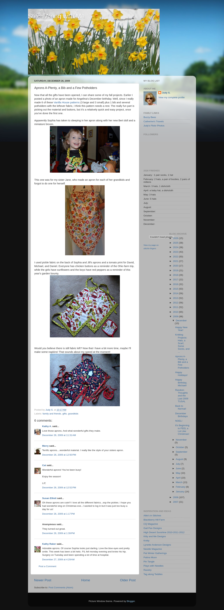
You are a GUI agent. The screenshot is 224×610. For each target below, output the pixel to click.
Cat (44, 465)
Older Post (128, 580)
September (181, 451)
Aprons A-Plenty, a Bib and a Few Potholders (182, 362)
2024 (176, 247)
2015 (176, 288)
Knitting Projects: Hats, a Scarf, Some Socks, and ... (182, 343)
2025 (176, 242)
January (180, 491)
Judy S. (166, 92)
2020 (176, 265)
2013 (176, 298)
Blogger (131, 601)
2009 (176, 316)
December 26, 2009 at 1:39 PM (58, 533)
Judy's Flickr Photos (154, 125)
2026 (176, 238)
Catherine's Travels (154, 121)
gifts (64, 413)
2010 (176, 312)
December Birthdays (181, 415)
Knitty (146, 540)
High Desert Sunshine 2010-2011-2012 (164, 532)
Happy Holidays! (181, 373)
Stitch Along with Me (56, 16)
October (180, 447)
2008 (176, 497)
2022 (176, 256)
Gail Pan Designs (153, 528)
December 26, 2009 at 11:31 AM (59, 435)
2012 (176, 302)
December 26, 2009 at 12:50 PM (59, 454)
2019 (176, 270)
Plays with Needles (153, 565)
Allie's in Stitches (152, 515)
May (178, 473)
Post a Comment (47, 566)
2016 (176, 284)
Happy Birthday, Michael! (181, 382)
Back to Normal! (180, 407)
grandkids (73, 413)
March (179, 482)
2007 (176, 502)
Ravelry (148, 570)
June (179, 468)
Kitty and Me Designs (155, 536)
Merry (45, 446)
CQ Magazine (151, 524)
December (181, 320)
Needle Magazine (153, 549)
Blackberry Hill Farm (154, 519)
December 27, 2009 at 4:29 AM (58, 559)
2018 (176, 275)
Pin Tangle (149, 561)
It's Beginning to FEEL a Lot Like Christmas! (182, 429)
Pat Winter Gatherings (155, 553)
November (181, 439)
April (178, 477)
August (180, 459)
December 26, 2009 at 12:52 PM (59, 487)
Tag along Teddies (153, 574)
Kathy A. (47, 426)
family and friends (52, 413)
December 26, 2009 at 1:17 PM (58, 513)
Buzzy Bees (150, 117)
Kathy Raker (49, 544)
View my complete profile (171, 97)
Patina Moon (150, 557)
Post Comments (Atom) (61, 587)
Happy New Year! (181, 328)
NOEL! (178, 421)
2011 (176, 307)
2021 (176, 261)
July (178, 464)
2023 (176, 252)
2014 (176, 293)
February (181, 487)
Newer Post (42, 580)
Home (85, 580)
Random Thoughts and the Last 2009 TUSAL (181, 396)
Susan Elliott (49, 498)
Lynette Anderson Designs (157, 544)
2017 (176, 279)
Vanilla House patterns (67, 102)
